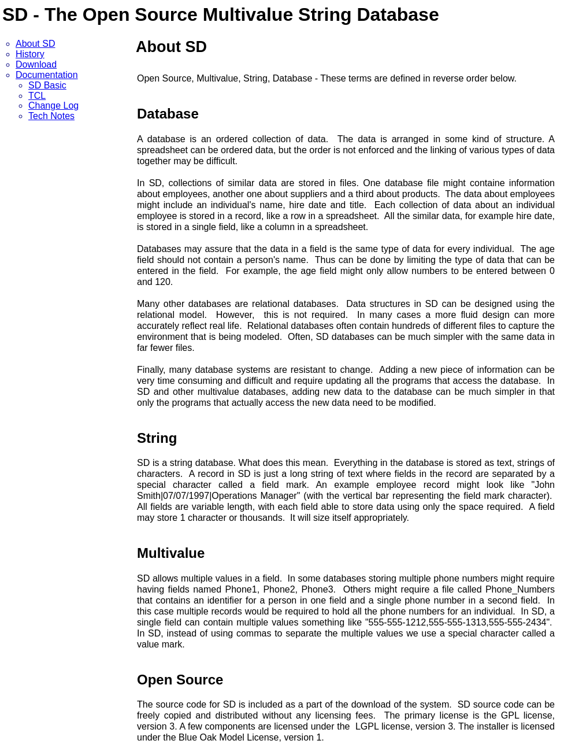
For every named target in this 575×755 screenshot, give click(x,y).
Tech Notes (51, 116)
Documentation (47, 75)
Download (36, 64)
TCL (37, 96)
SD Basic (47, 85)
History (30, 54)
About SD (35, 44)
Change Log (53, 105)
